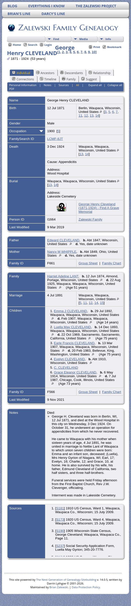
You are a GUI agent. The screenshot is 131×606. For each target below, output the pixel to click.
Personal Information (23, 85)
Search (32, 45)
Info (108, 39)
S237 (60, 546)
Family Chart (111, 263)
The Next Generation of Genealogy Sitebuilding (66, 579)
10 (94, 52)
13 (91, 115)
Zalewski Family (90, 219)
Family (69, 79)
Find (56, 39)
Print (96, 47)
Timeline (48, 79)
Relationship (99, 73)
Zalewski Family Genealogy (68, 28)
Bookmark (114, 47)
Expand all (95, 85)
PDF (11, 89)
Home (17, 45)
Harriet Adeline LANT (62, 276)
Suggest (89, 79)
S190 (60, 531)
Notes (47, 85)
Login (48, 45)
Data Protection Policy (86, 587)
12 (86, 115)
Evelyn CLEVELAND (69, 359)
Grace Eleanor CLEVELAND (75, 372)
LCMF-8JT (55, 139)
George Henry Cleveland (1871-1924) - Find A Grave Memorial (99, 208)
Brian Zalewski (58, 587)
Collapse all (114, 85)
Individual (21, 73)
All (77, 85)
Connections (23, 79)
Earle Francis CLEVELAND (74, 343)
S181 (60, 508)
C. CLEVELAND (66, 367)
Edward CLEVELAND (63, 240)
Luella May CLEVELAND (72, 327)
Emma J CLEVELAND (70, 311)
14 (97, 115)
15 (102, 303)
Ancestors (45, 73)
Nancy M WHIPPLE (61, 252)
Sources (63, 85)
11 (80, 115)
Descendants (71, 73)
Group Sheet (88, 263)
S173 (60, 519)
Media (83, 39)
